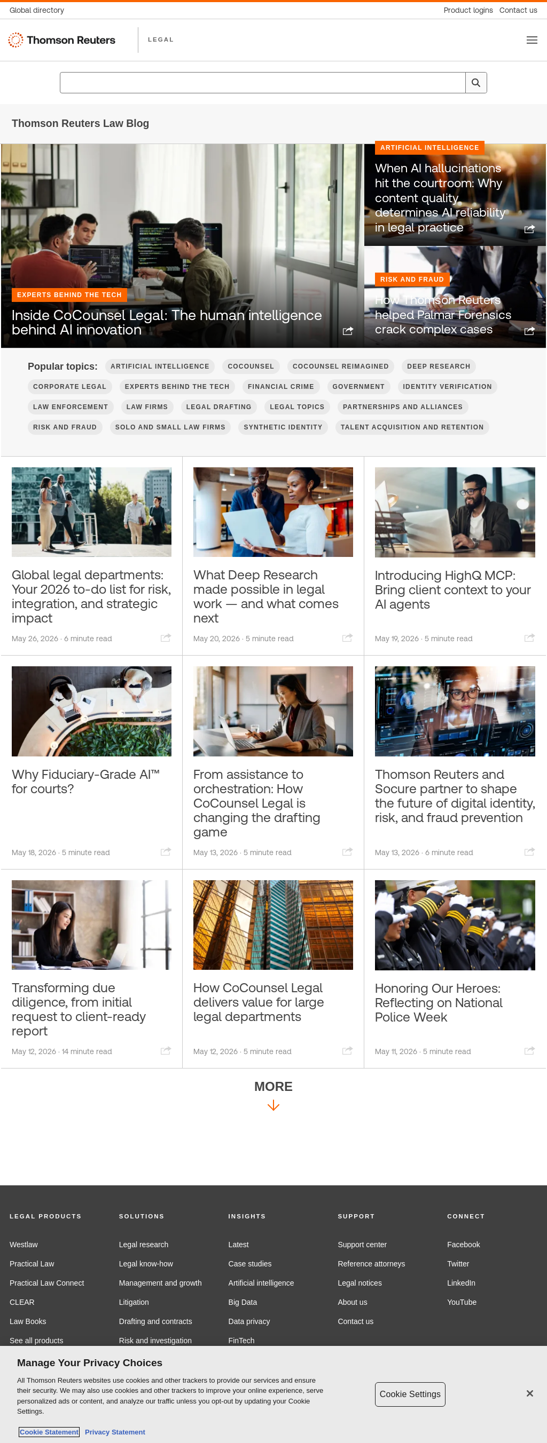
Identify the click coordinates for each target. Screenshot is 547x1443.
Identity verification (448, 408)
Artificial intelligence (261, 1283)
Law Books (28, 1321)
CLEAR (22, 1302)
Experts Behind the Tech (69, 274)
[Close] (530, 1393)
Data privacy (249, 1321)
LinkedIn (461, 1283)
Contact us (355, 1321)
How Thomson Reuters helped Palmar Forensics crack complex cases (440, 341)
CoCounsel (251, 388)
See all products (36, 1340)
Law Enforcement (70, 428)
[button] (55, 1216)
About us (352, 1302)
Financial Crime (281, 408)
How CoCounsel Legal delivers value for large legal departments (268, 1061)
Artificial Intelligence (429, 196)
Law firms (147, 428)
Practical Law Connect (47, 1283)
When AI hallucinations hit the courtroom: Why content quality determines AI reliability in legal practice (443, 233)
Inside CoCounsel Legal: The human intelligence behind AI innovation (166, 323)
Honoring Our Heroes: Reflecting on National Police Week (449, 1061)
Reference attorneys (371, 1263)
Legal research (144, 1244)
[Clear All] (455, 83)
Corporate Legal (70, 408)
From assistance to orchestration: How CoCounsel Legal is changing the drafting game (266, 853)
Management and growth (160, 1283)
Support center (362, 1244)
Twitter (458, 1263)
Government (359, 408)
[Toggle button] (532, 40)
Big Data (243, 1302)
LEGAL (161, 39)
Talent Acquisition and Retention (412, 448)
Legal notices (360, 1283)
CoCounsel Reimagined (341, 388)
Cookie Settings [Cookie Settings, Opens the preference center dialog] (410, 1394)
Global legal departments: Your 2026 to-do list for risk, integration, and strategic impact (87, 629)
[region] (273, 1394)
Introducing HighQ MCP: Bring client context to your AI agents (436, 621)
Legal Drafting (219, 428)
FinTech (242, 1340)
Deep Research (439, 388)
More (273, 1161)
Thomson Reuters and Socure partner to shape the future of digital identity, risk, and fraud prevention (454, 853)
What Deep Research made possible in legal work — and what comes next (269, 621)
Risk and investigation (155, 1340)
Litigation (134, 1302)
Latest (239, 1244)
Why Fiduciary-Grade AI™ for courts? (82, 829)
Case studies (250, 1263)
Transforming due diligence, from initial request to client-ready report (89, 1069)
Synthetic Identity (283, 448)
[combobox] (273, 82)
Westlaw (24, 1244)
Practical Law (32, 1263)
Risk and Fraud (412, 310)
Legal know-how (146, 1263)
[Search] (476, 83)
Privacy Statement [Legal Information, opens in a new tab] (113, 1432)
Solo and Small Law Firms (170, 448)
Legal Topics (297, 428)
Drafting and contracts (155, 1321)
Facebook (463, 1244)
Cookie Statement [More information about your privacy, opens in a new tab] (49, 1432)
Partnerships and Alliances (403, 428)
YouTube (461, 1302)
